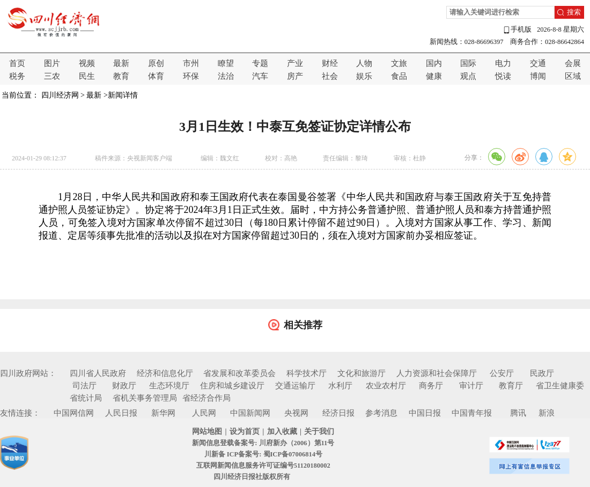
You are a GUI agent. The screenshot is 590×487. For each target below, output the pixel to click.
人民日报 (121, 413)
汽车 (260, 76)
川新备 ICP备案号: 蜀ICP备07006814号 (263, 454)
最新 (121, 63)
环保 (191, 76)
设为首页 (245, 431)
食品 (399, 76)
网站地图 (207, 431)
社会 (330, 76)
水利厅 (340, 385)
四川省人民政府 (98, 373)
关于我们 (319, 431)
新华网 (163, 413)
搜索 (574, 12)
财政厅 (124, 385)
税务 (17, 76)
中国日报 (425, 413)
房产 (295, 76)
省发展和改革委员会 (239, 373)
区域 (573, 76)
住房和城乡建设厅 (232, 385)
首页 (17, 63)
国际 (468, 63)
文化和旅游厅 (361, 373)
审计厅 (471, 385)
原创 (156, 63)
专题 (260, 63)
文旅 (399, 63)
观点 (468, 76)
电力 (503, 63)
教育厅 (511, 385)
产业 (295, 63)
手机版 (517, 30)
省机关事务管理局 (145, 398)
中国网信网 (74, 413)
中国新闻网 (250, 413)
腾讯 (518, 413)
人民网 (204, 413)
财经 (330, 63)
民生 (87, 76)
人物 (364, 63)
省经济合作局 (206, 398)
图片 (52, 63)
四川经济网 (60, 95)
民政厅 (542, 373)
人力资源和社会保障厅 (436, 373)
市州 (191, 63)
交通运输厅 (295, 385)
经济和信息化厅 (165, 373)
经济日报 (338, 413)
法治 (226, 76)
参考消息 (381, 413)
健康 (434, 76)
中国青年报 (472, 413)
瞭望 (226, 63)
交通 (538, 63)
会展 (573, 63)
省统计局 (86, 398)
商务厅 (431, 385)
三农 (52, 76)
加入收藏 (282, 431)
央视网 (296, 413)
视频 (87, 63)
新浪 (547, 413)
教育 (121, 76)
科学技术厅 (306, 373)
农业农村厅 (386, 385)
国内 (434, 63)
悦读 (503, 76)
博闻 (538, 76)
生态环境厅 (169, 385)
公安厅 (502, 373)
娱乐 (364, 76)
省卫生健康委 (560, 385)
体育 (156, 76)
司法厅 (84, 385)
